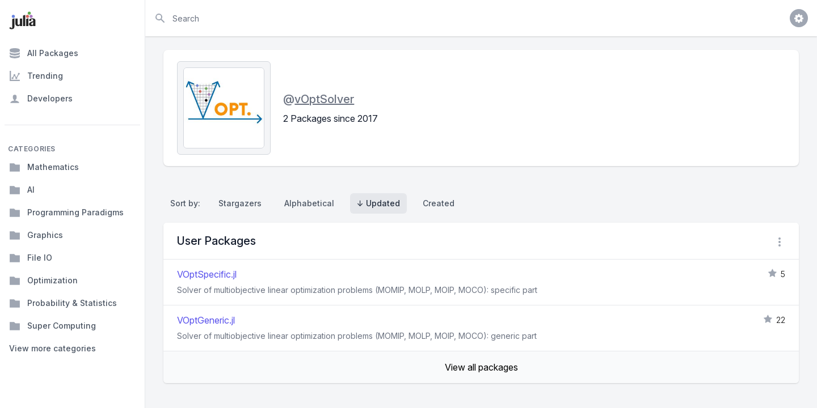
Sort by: (187, 203)
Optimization (43, 280)
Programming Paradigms (66, 212)
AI (22, 190)
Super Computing (52, 326)
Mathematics (44, 167)
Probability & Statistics (63, 303)
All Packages (43, 53)
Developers (41, 98)
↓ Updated (378, 203)
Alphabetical (309, 203)
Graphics (36, 235)
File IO (30, 258)
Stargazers (240, 203)
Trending (36, 76)
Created (438, 203)
